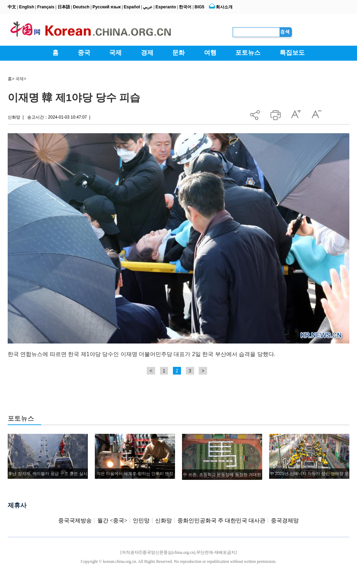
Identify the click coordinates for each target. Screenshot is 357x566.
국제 (19, 78)
